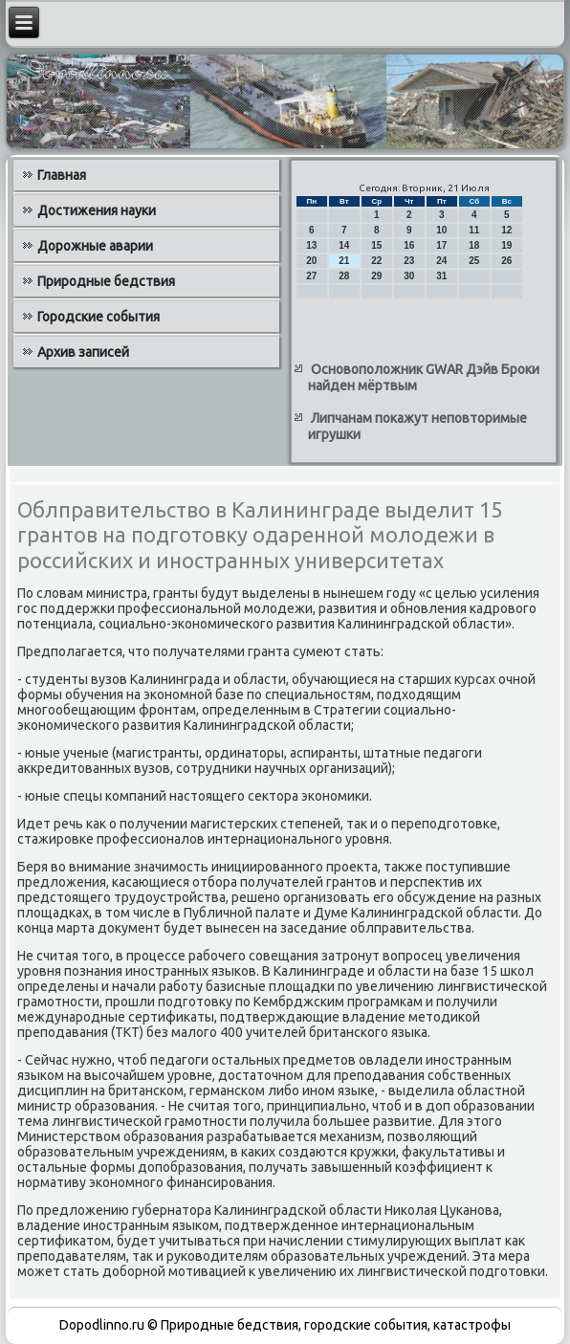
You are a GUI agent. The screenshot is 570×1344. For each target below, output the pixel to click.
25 (474, 260)
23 (409, 260)
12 (506, 230)
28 (344, 276)
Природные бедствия (106, 281)
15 (376, 245)
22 (376, 260)
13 (311, 245)
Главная (61, 175)
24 (441, 260)
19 (506, 245)
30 (409, 276)
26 (506, 260)
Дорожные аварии (95, 245)
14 (344, 245)
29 (376, 276)
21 (344, 260)
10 (441, 230)
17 (441, 245)
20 (311, 260)
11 (474, 230)
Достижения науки (96, 210)
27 (311, 276)
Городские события (98, 316)
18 (474, 245)
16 (409, 245)
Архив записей (83, 352)
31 (441, 276)
